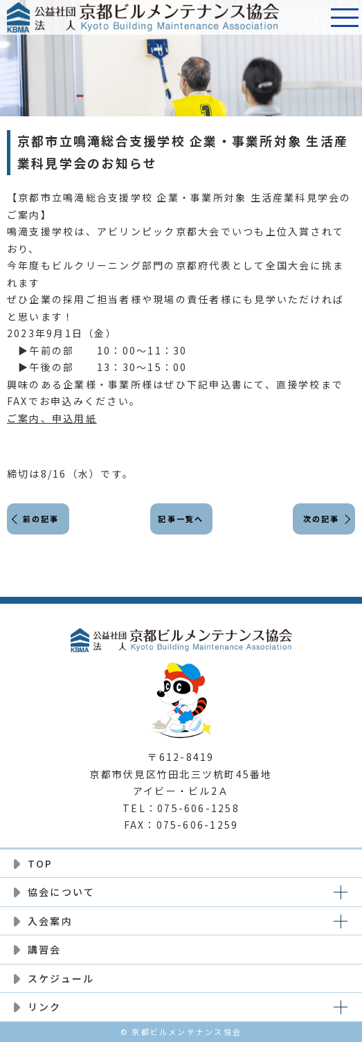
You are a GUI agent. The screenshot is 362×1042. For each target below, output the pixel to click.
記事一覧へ (180, 518)
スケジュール (61, 978)
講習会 (45, 949)
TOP (40, 863)
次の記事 (321, 518)
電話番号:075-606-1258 (310, 17)
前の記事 (41, 518)
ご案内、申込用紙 (52, 418)
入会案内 (50, 921)
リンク (45, 1007)
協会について (61, 892)
